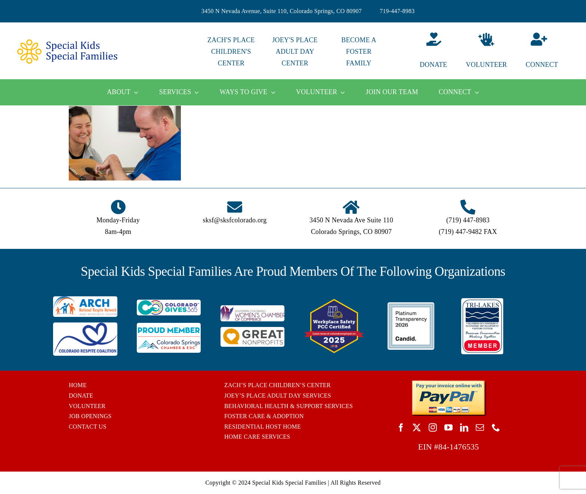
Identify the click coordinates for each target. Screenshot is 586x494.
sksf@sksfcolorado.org (235, 220)
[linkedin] (464, 427)
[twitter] (417, 427)
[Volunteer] (486, 51)
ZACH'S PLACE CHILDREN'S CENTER (231, 51)
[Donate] (422, 51)
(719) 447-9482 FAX (468, 231)
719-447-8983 (397, 11)
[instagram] (433, 427)
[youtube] (448, 427)
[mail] (480, 427)
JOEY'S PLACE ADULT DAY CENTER (295, 51)
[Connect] (550, 51)
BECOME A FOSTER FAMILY (358, 51)
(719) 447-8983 (468, 220)
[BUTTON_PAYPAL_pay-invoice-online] (448, 383)
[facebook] (401, 427)
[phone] (496, 427)
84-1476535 (458, 446)
